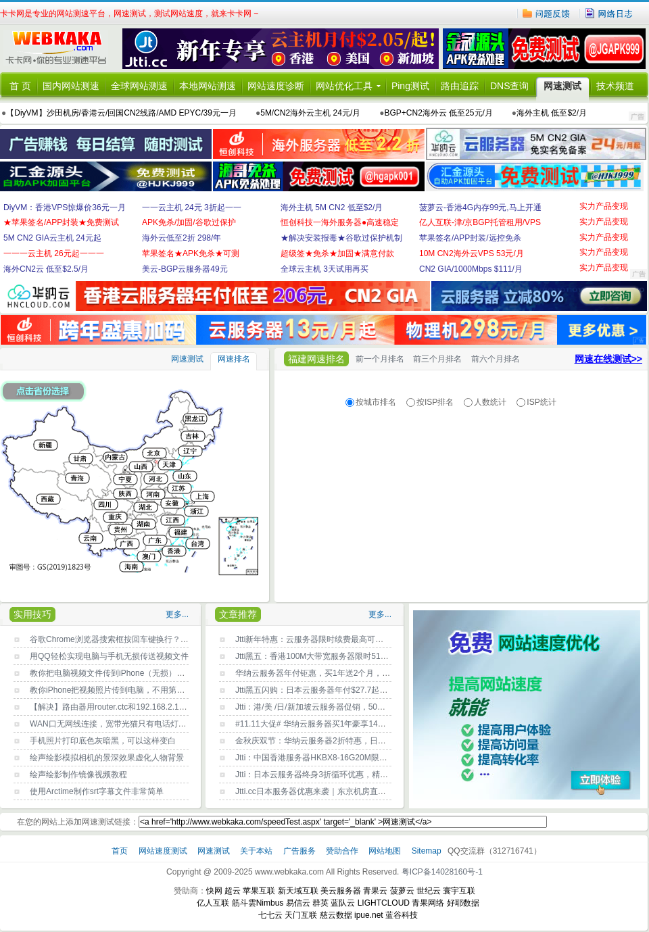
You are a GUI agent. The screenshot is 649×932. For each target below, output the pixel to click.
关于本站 (257, 851)
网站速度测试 (164, 851)
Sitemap (426, 851)
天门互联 (301, 915)
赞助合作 (342, 851)
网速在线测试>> (608, 358)
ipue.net (368, 915)
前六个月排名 (495, 359)
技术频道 (615, 85)
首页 (121, 851)
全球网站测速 (139, 85)
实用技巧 (32, 614)
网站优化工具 (344, 85)
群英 (320, 903)
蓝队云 (343, 903)
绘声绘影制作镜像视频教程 (78, 774)
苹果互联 (259, 891)
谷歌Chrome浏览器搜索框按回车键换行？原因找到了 (125, 639)
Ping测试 (410, 85)
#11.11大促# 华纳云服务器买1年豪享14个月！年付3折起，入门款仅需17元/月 (375, 724)
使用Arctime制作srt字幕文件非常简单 (97, 791)
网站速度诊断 (275, 85)
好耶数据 (463, 903)
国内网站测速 (71, 85)
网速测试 (562, 85)
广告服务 (300, 851)
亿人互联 (213, 903)
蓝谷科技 (401, 915)
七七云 (270, 915)
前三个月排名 (437, 359)
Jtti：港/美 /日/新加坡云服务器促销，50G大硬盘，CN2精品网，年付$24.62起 (374, 707)
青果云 (375, 891)
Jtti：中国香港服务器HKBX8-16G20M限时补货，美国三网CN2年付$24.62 (368, 757)
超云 (232, 891)
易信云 (298, 903)
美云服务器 (340, 891)
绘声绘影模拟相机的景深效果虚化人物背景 (107, 757)
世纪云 (428, 891)
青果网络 (428, 903)
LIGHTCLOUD (384, 903)
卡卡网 (60, 48)
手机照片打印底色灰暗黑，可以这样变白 (103, 740)
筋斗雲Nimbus (258, 903)
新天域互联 (298, 891)
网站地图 (384, 851)
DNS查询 (509, 85)
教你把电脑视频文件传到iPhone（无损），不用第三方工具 (135, 673)
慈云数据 (336, 915)
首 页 (20, 85)
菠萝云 (402, 891)
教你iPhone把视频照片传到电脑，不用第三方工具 (119, 690)
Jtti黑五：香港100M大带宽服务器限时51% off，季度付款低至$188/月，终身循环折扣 (388, 656)
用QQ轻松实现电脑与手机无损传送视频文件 (109, 656)
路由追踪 (460, 85)
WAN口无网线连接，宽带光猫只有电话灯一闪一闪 (120, 724)
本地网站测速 (207, 85)
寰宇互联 (459, 891)
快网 (214, 891)
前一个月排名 (380, 359)
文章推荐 (238, 614)
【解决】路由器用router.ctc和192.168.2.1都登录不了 (125, 707)
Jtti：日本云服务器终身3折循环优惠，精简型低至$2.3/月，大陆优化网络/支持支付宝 (386, 774)
